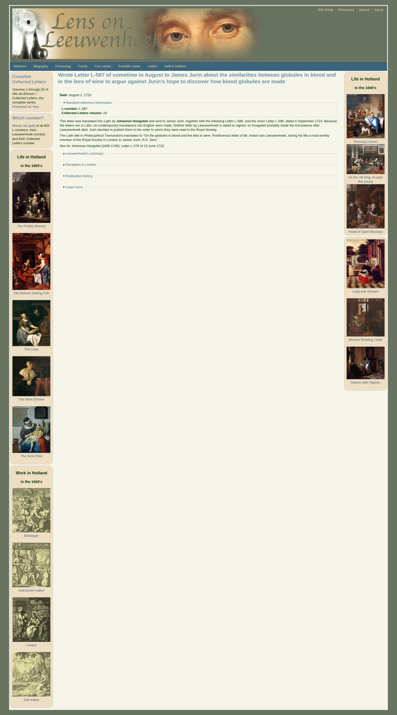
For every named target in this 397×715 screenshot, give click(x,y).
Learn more (74, 187)
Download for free (25, 107)
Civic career (102, 66)
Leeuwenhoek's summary (84, 153)
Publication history (79, 176)
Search (364, 10)
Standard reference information (89, 102)
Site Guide (325, 10)
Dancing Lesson (366, 141)
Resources (346, 10)
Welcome (20, 66)
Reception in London (81, 164)
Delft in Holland (175, 66)
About (378, 10)
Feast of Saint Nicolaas (365, 232)
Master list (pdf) (23, 126)
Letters (152, 66)
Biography (41, 66)
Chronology (63, 66)
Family (83, 66)
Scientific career (129, 66)
